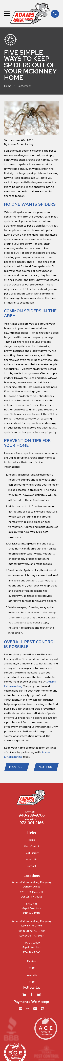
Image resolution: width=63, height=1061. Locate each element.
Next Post (46, 767)
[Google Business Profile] (24, 994)
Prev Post (16, 767)
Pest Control (31, 846)
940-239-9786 (31, 815)
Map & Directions (31, 908)
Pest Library (32, 853)
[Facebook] (31, 994)
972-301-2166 (31, 822)
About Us (31, 859)
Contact (31, 866)
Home (31, 839)
